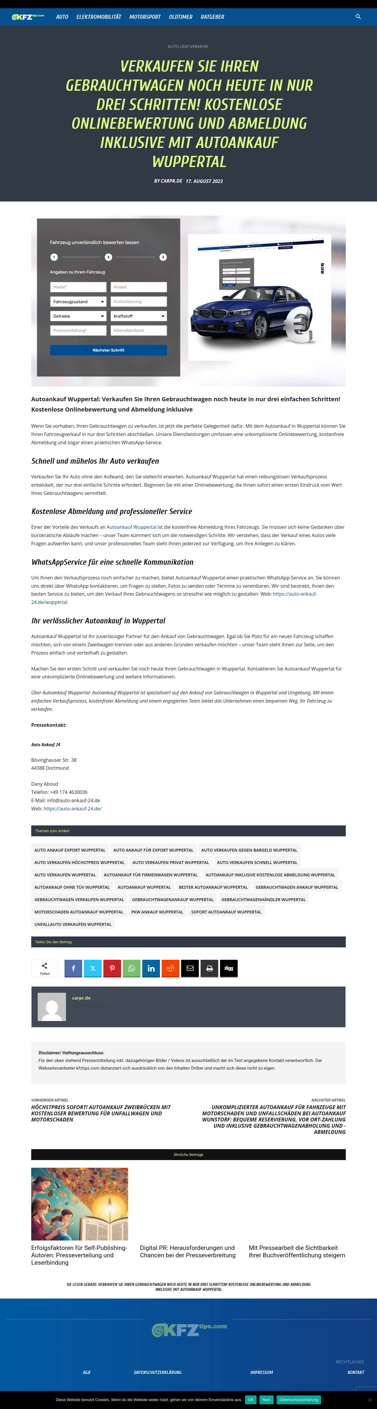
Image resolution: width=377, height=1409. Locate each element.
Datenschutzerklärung (299, 1400)
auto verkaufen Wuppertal (65, 875)
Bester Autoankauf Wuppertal (213, 887)
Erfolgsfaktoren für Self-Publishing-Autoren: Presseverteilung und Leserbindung (79, 1255)
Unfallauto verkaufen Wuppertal (73, 924)
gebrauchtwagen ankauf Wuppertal (297, 887)
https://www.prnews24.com (91, 1006)
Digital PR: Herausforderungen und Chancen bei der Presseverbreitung (188, 1251)
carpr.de (171, 181)
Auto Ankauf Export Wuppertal (69, 850)
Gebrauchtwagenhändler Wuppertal (263, 899)
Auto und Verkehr (188, 47)
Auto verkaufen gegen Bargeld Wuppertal (249, 850)
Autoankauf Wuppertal (131, 527)
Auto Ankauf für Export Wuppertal (153, 850)
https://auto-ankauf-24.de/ (73, 808)
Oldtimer (180, 17)
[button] (358, 17)
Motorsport (145, 17)
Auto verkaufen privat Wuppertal (171, 862)
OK (251, 1400)
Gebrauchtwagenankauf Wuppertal (173, 899)
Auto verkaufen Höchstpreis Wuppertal (79, 862)
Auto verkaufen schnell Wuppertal (257, 862)
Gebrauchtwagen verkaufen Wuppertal (79, 899)
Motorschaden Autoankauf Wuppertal (78, 912)
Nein (266, 1400)
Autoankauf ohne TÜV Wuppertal (72, 887)
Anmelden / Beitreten (69, 4)
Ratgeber (212, 17)
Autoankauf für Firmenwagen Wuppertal (151, 875)
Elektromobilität (98, 17)
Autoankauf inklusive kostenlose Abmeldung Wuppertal (270, 875)
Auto (62, 17)
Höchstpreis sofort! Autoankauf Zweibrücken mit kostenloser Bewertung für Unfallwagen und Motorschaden (101, 1113)
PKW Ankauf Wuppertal (157, 912)
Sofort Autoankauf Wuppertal (226, 912)
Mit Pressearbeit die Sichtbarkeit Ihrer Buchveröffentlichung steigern (297, 1251)
